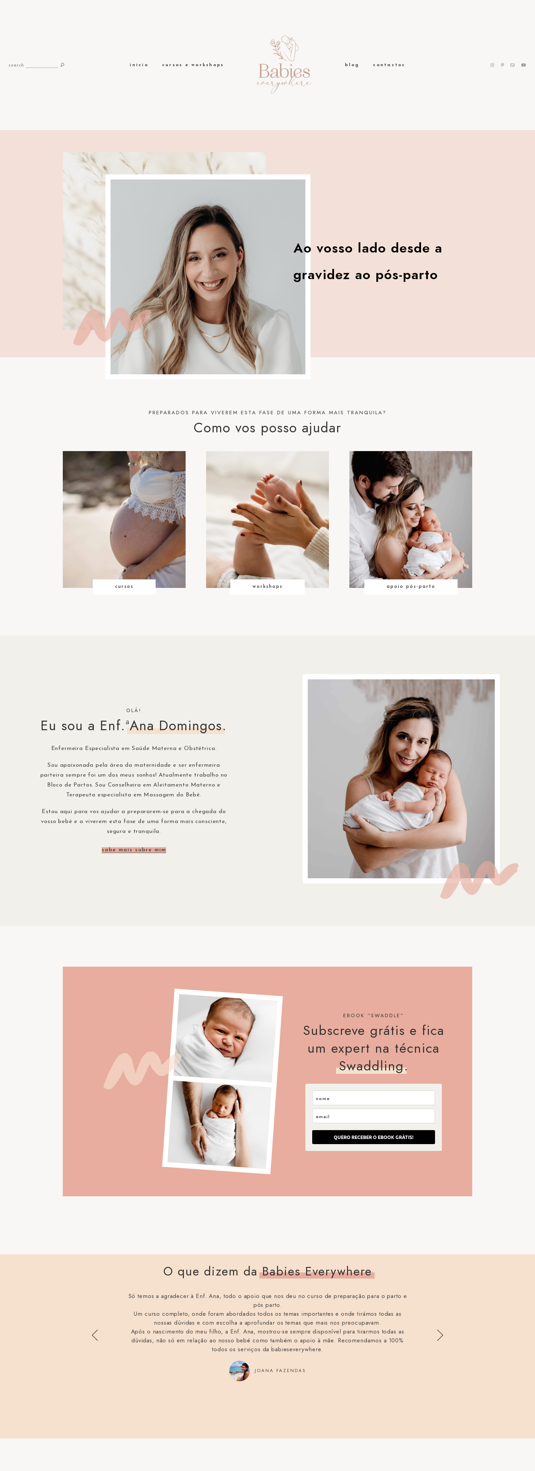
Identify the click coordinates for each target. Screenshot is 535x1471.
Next (440, 1335)
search (16, 65)
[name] (373, 1098)
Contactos (389, 65)
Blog (352, 65)
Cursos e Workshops (193, 65)
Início (139, 65)
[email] (373, 1116)
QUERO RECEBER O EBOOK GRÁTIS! (374, 1137)
